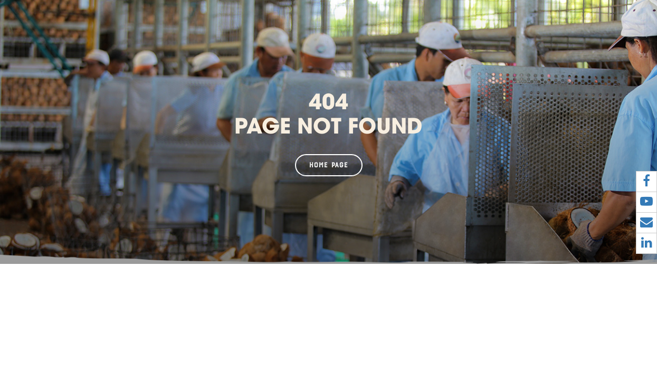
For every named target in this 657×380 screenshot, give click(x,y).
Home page (328, 165)
